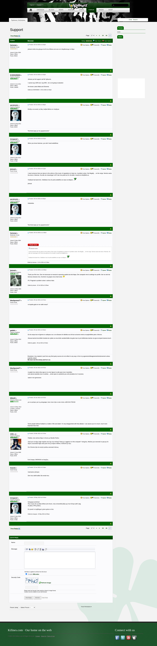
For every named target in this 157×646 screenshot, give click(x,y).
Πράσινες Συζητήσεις (18, 20)
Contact (37, 636)
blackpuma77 (16, 300)
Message (31, 41)
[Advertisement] (133, 112)
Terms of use (51, 636)
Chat (130, 19)
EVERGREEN (16, 75)
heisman (14, 45)
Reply (110, 45)
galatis (13, 330)
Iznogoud (14, 139)
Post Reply (15, 36)
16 (106, 35)
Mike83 (13, 398)
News (120, 37)
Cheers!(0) (94, 45)
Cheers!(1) (94, 105)
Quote (104, 45)
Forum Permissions (86, 606)
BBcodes (36, 574)
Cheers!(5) (94, 169)
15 (103, 35)
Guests (13, 468)
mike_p (13, 434)
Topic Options (107, 41)
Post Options (84, 45)
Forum (120, 28)
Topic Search (97, 41)
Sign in (32, 5)
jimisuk (13, 169)
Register (39, 5)
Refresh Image (46, 583)
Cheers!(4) (94, 270)
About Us (43, 636)
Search (135, 19)
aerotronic (14, 105)
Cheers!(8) (94, 75)
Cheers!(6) (94, 139)
